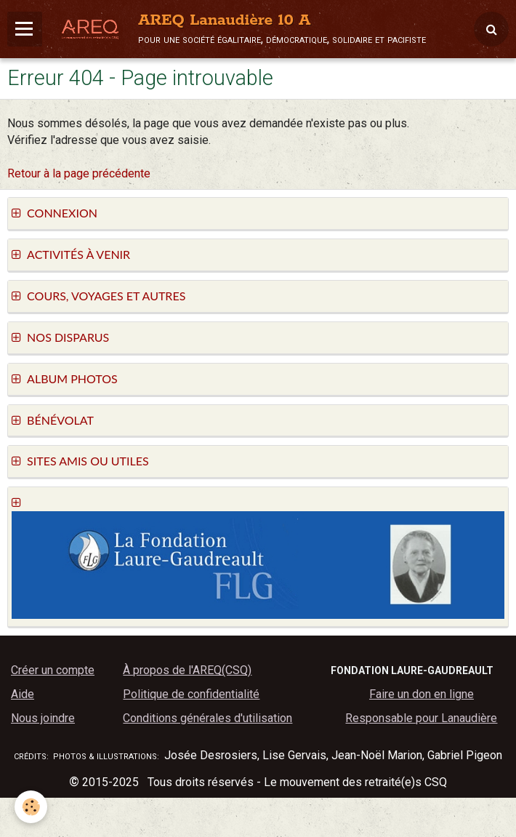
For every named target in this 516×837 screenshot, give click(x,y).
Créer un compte (52, 670)
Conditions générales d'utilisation (207, 718)
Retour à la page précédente (78, 173)
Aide (22, 694)
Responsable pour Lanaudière (421, 718)
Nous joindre (43, 718)
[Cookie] (31, 806)
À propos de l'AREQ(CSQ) (187, 670)
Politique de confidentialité (191, 694)
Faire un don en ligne (421, 694)
